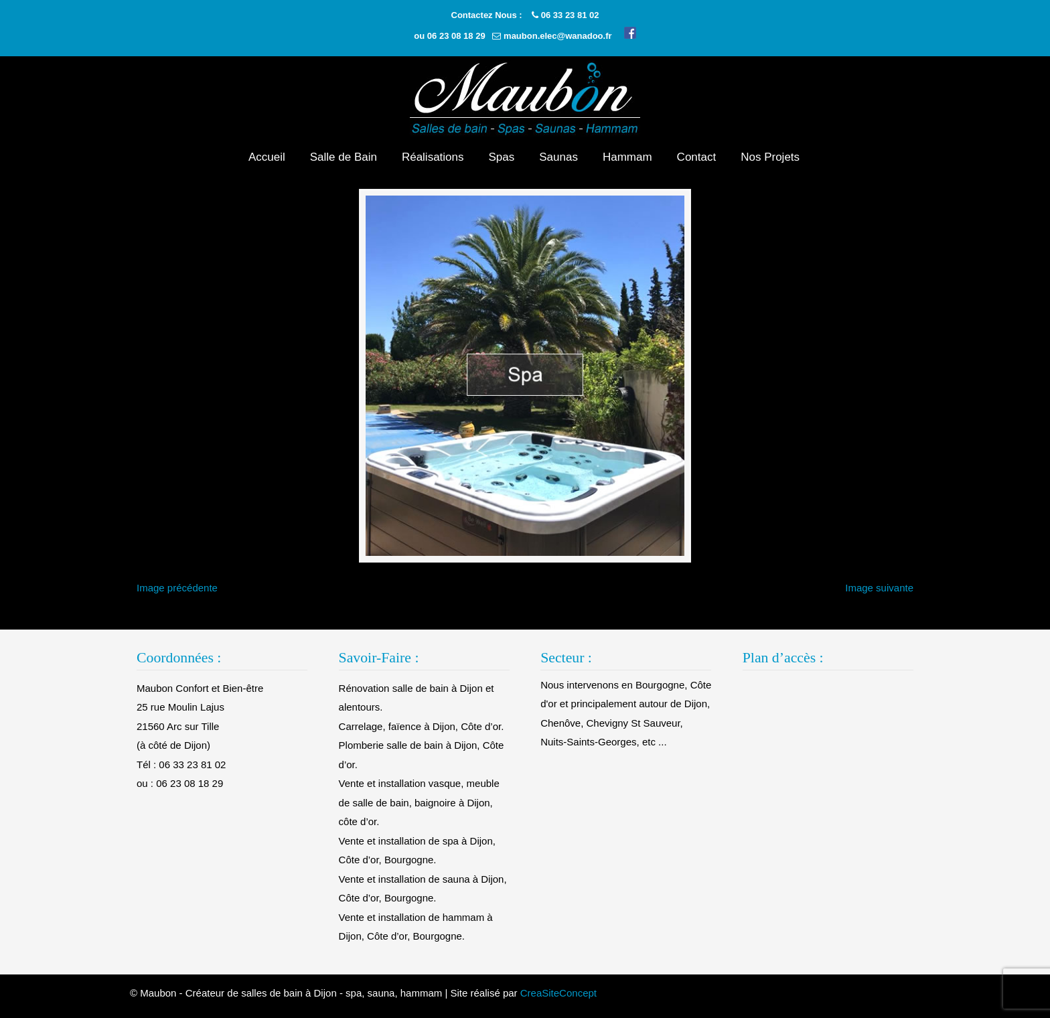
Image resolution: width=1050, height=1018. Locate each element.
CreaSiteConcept (558, 999)
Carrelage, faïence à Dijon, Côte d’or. (421, 733)
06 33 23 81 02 (570, 15)
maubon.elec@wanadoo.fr (557, 36)
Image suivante (879, 595)
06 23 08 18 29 (456, 36)
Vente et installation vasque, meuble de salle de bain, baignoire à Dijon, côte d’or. (419, 809)
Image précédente (177, 595)
